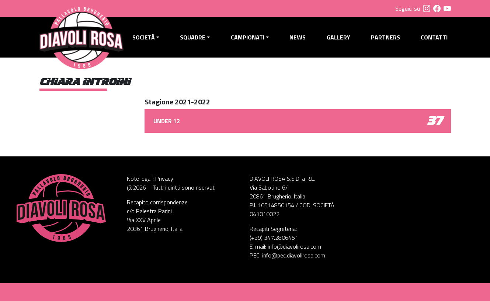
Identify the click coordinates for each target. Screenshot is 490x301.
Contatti (434, 37)
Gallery (338, 37)
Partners (385, 37)
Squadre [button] (192, 37)
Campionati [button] (247, 37)
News (297, 37)
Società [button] (143, 37)
